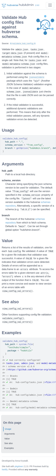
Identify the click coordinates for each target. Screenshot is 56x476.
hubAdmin (26, 5)
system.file (26, 344)
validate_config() (13, 318)
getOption (22, 148)
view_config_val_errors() (17, 291)
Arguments (9, 434)
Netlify (4, 469)
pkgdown (19, 466)
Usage (8, 429)
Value (7, 438)
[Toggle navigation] (50, 5)
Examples (9, 448)
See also (8, 443)
